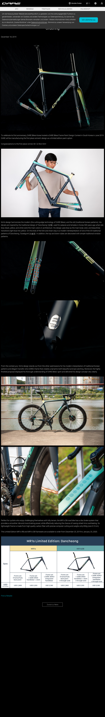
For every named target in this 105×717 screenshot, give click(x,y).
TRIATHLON (46, 9)
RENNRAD (30, 9)
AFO (16, 9)
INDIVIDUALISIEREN (65, 9)
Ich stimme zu (88, 19)
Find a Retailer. (7, 596)
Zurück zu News (52, 605)
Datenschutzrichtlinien (39, 22)
